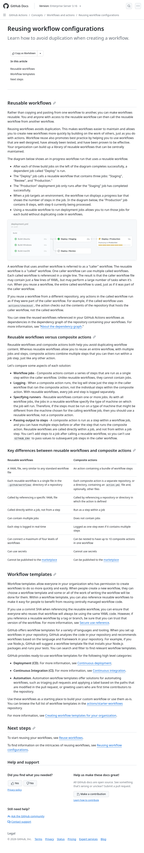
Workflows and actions (61, 15)
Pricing (72, 839)
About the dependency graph (61, 326)
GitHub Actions (18, 15)
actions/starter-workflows (105, 703)
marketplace (49, 559)
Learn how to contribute (86, 800)
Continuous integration (109, 671)
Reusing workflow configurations (99, 15)
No (30, 783)
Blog (103, 839)
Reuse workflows (71, 738)
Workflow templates (32, 574)
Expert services (88, 839)
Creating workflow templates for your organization (80, 715)
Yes (15, 783)
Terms (38, 839)
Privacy (49, 839)
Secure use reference (94, 623)
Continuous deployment (94, 663)
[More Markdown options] (40, 53)
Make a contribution (91, 794)
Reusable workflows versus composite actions (52, 337)
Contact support (19, 821)
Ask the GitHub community (26, 816)
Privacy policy (15, 789)
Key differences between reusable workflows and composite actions (72, 450)
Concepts (37, 15)
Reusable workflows (32, 103)
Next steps (21, 728)
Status (61, 839)
